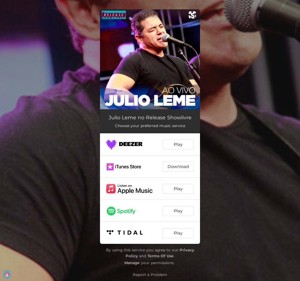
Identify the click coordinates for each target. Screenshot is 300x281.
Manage (132, 262)
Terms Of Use (161, 256)
